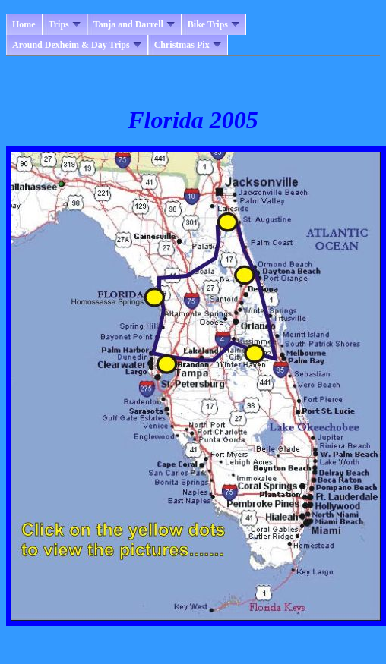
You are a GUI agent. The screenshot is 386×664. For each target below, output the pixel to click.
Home (24, 24)
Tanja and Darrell (134, 24)
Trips (65, 24)
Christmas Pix (187, 44)
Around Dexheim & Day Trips (76, 44)
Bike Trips (213, 24)
